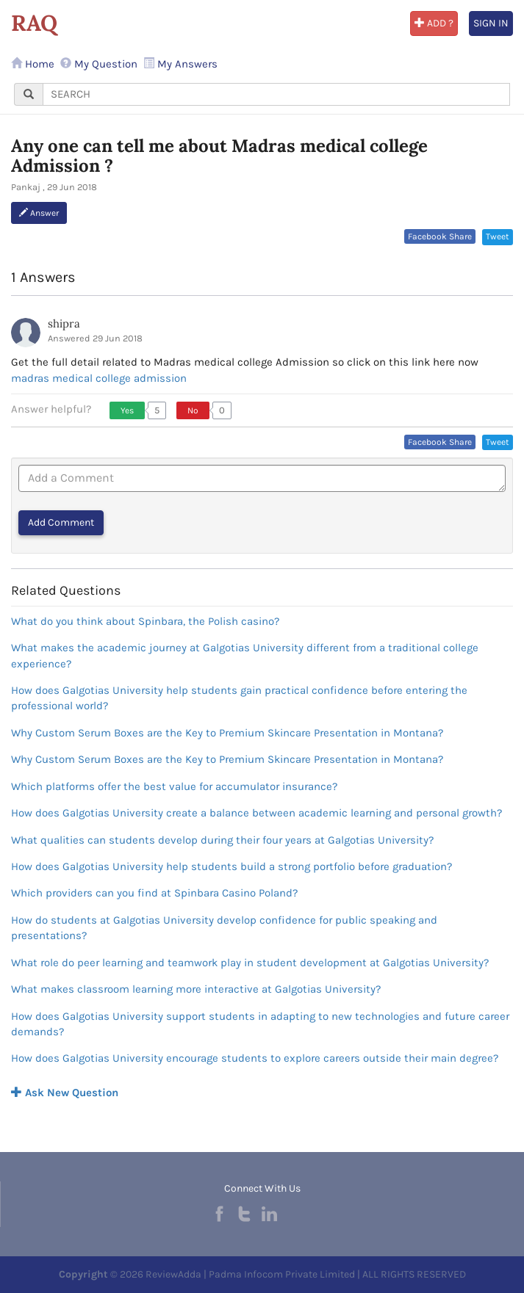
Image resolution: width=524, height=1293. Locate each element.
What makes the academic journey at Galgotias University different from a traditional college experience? (244, 655)
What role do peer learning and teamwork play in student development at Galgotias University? (250, 962)
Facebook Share (440, 236)
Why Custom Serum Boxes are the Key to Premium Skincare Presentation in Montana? (227, 732)
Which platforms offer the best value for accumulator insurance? (174, 786)
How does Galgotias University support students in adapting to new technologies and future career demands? (260, 1024)
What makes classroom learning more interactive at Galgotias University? (196, 989)
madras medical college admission (99, 378)
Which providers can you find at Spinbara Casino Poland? (154, 892)
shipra (64, 323)
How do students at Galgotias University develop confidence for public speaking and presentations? (224, 927)
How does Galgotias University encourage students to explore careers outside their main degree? (254, 1058)
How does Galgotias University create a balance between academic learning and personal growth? (256, 812)
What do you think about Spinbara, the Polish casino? (145, 621)
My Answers (180, 63)
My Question (98, 63)
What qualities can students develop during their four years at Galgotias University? (222, 840)
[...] (276, 94)
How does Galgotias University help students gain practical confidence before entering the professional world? (239, 698)
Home (32, 63)
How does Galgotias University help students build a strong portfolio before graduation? (231, 866)
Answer (39, 213)
